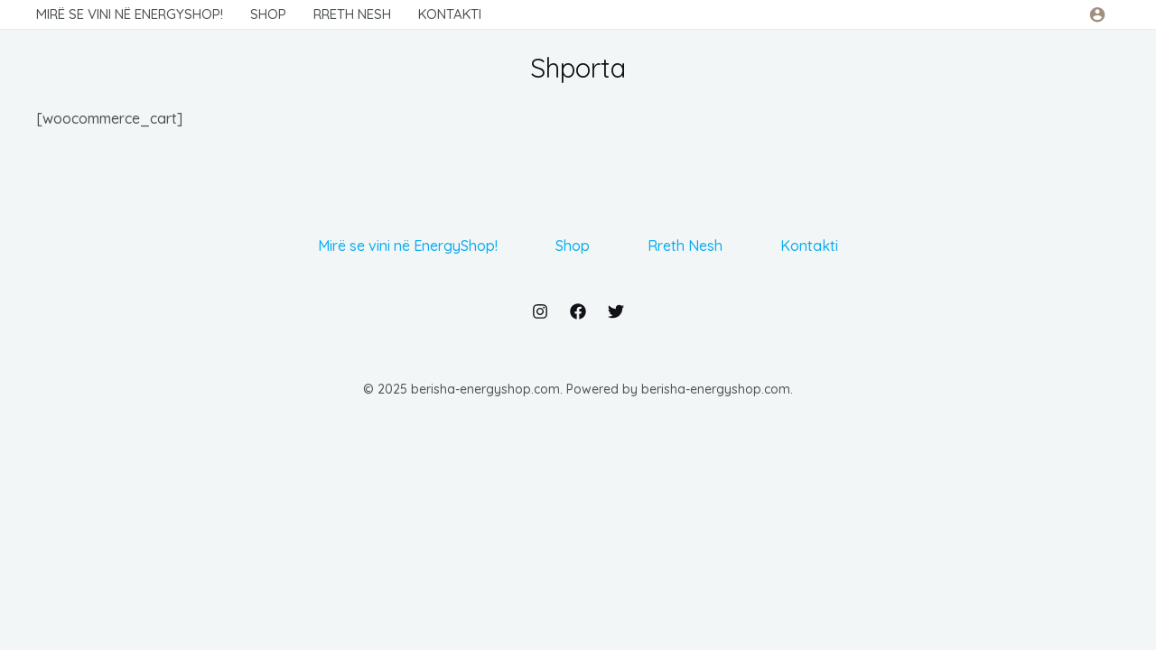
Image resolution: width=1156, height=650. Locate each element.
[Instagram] (540, 311)
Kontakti (809, 246)
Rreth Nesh (685, 246)
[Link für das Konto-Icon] (1097, 14)
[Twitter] (616, 311)
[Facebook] (578, 311)
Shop (572, 246)
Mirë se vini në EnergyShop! (408, 246)
